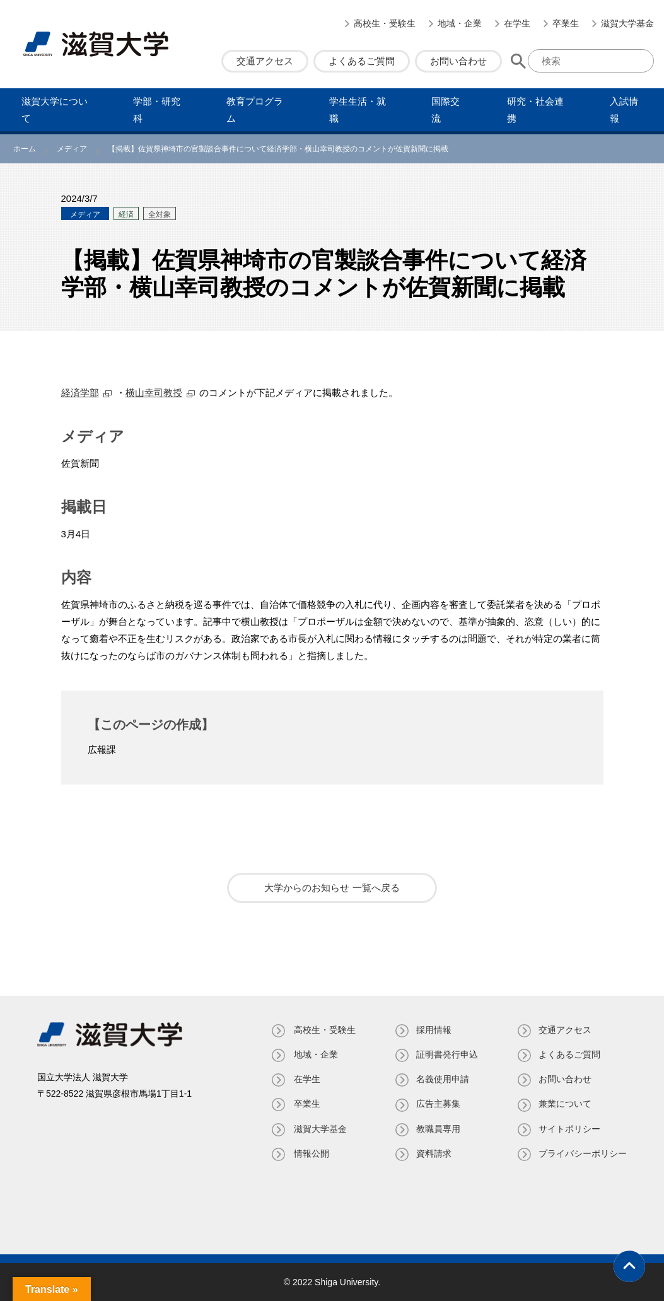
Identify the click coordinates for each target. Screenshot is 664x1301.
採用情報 (432, 1030)
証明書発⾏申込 (446, 1054)
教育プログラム (254, 110)
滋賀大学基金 (627, 23)
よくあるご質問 (362, 60)
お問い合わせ (458, 60)
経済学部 (80, 392)
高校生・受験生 (385, 23)
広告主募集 (437, 1104)
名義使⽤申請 (441, 1079)
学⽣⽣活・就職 (357, 110)
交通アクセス (264, 60)
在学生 (517, 23)
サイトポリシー (569, 1129)
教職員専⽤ (437, 1129)
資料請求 (432, 1153)
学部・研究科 (156, 110)
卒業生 (565, 23)
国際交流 (445, 110)
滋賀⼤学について (54, 110)
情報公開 (309, 1153)
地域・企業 (460, 23)
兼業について (565, 1104)
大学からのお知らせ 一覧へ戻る (331, 887)
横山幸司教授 (153, 392)
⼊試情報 (624, 110)
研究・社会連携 (535, 110)
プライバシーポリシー (583, 1153)
